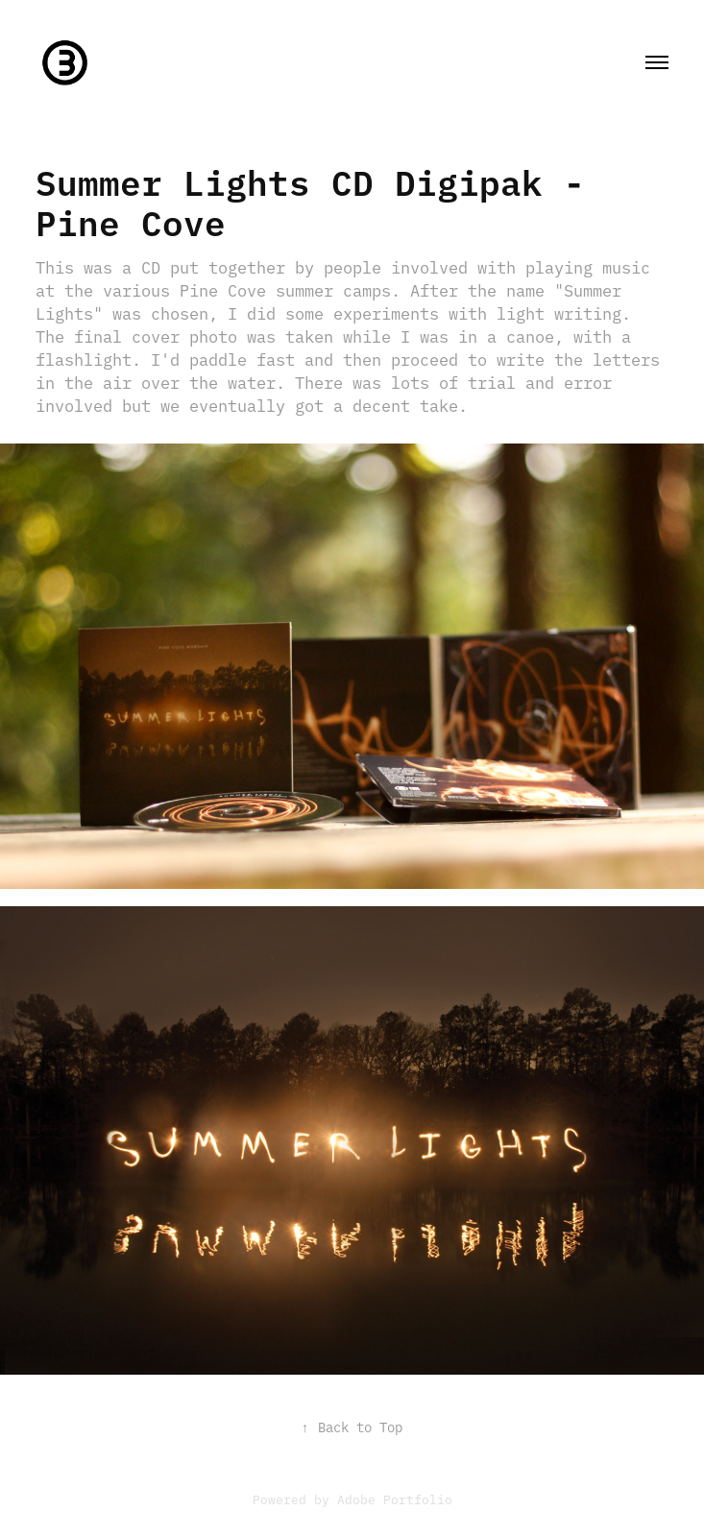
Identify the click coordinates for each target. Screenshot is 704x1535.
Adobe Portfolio (394, 1498)
